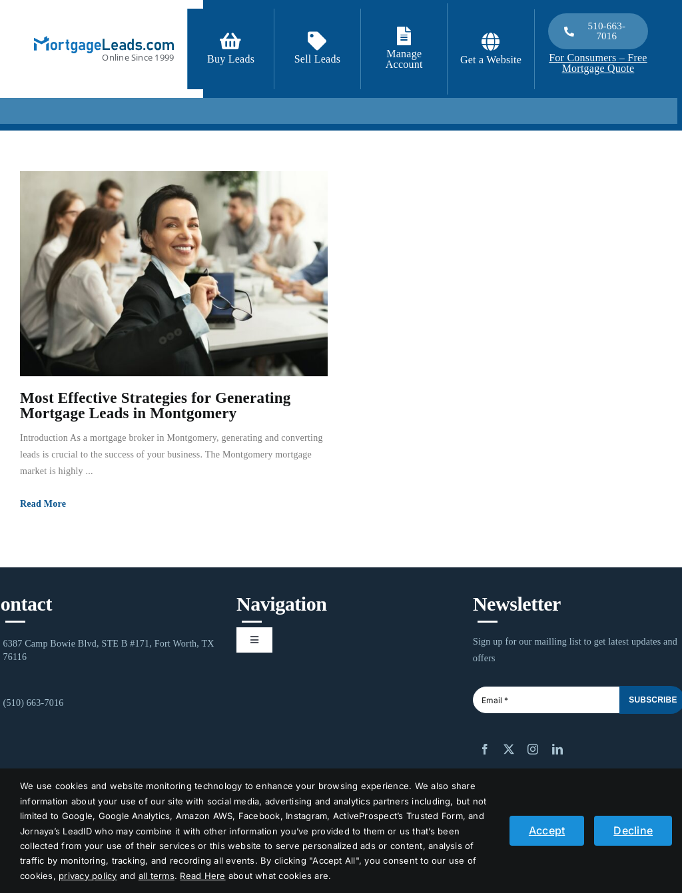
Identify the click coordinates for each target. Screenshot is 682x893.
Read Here (202, 875)
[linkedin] (557, 749)
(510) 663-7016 (33, 703)
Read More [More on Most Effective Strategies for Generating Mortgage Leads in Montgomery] (43, 504)
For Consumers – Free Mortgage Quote (598, 63)
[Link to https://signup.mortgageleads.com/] (230, 41)
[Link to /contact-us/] (317, 41)
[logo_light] (104, 41)
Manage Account (404, 59)
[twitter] (509, 749)
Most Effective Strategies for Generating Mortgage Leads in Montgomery (155, 406)
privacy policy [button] (88, 875)
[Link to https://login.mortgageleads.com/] (404, 36)
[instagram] (532, 749)
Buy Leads (230, 59)
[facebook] (485, 749)
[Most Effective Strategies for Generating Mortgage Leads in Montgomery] (174, 273)
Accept (547, 830)
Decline (633, 830)
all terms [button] (156, 875)
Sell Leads (317, 59)
